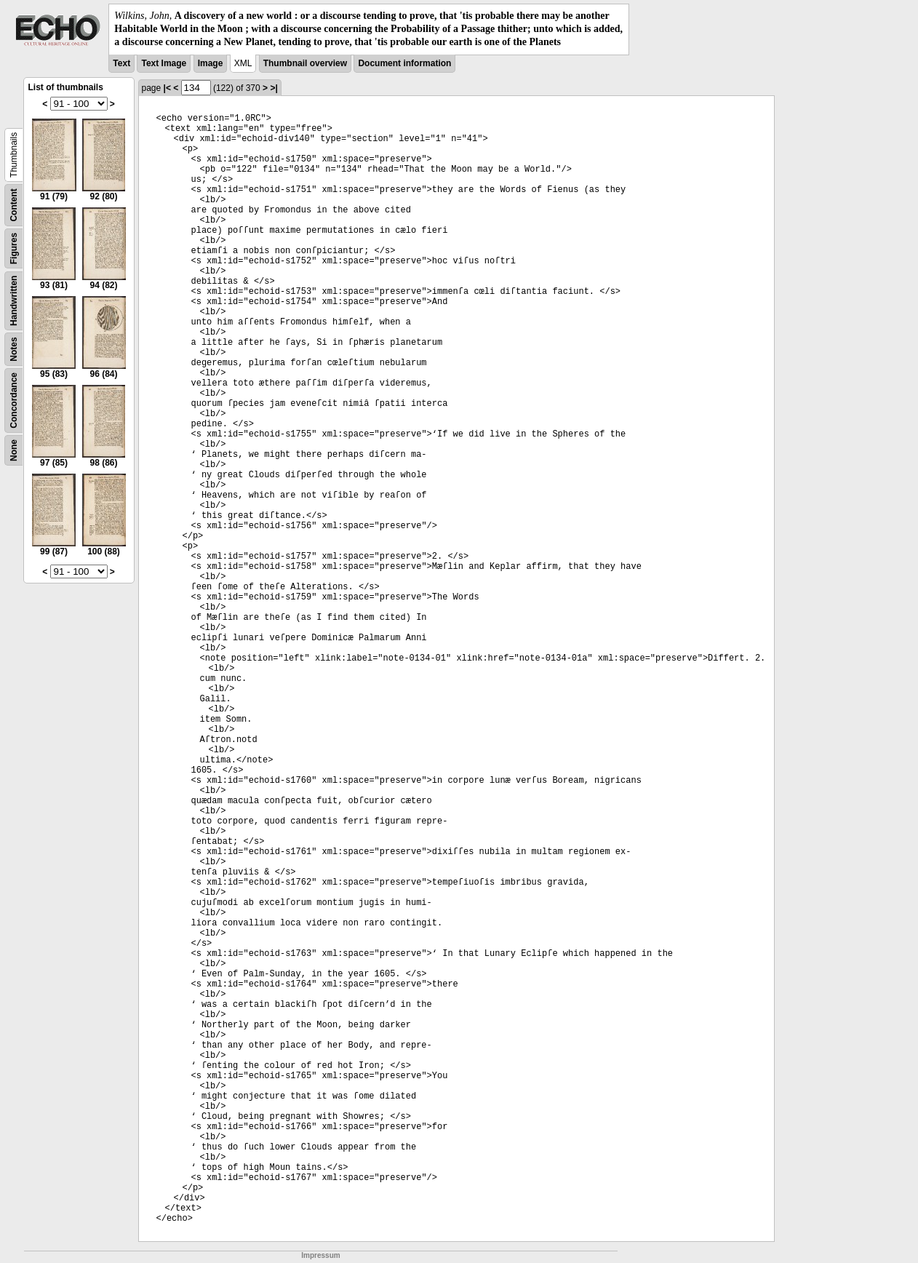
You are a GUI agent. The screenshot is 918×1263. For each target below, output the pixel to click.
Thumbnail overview (305, 63)
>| (273, 88)
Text (121, 63)
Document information (404, 63)
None (14, 450)
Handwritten (14, 300)
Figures (14, 247)
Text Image (163, 63)
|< (167, 88)
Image (210, 63)
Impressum (320, 1255)
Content (14, 204)
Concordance (14, 400)
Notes (14, 349)
